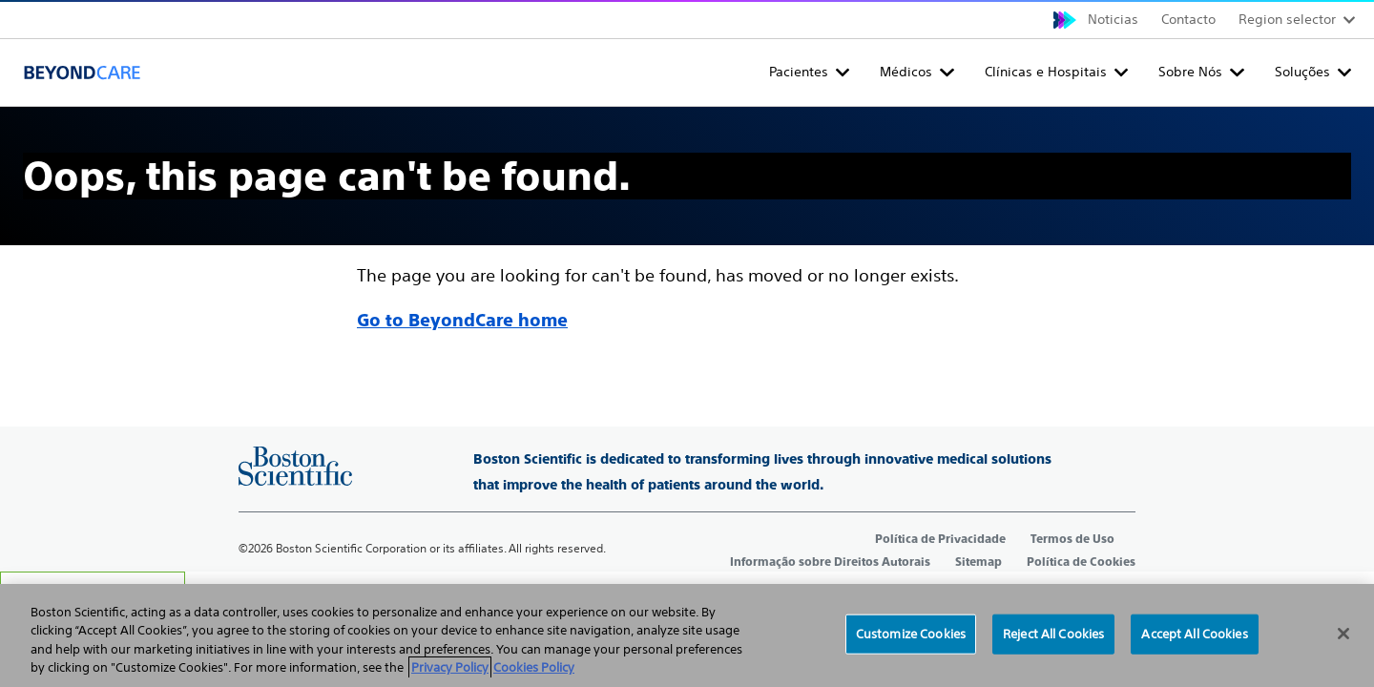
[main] (687, 221)
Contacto (1188, 19)
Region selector (1287, 19)
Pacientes (798, 71)
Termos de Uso (1072, 539)
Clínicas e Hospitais (1046, 71)
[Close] (1343, 634)
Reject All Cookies (1053, 634)
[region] (687, 635)
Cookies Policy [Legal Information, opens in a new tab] (533, 667)
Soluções (1302, 71)
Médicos (906, 71)
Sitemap (978, 562)
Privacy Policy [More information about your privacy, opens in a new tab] (450, 667)
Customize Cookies (911, 634)
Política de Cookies (1081, 562)
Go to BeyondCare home (462, 320)
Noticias (1113, 19)
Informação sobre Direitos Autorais (830, 562)
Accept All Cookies (1194, 634)
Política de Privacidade (940, 539)
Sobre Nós (1190, 71)
